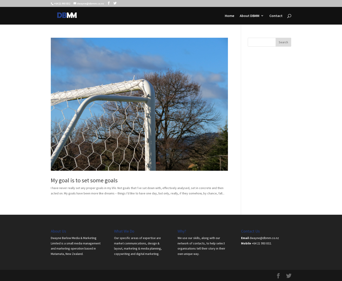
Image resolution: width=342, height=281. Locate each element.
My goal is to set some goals (84, 180)
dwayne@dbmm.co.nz (264, 238)
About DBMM (249, 16)
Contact (276, 16)
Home (229, 16)
